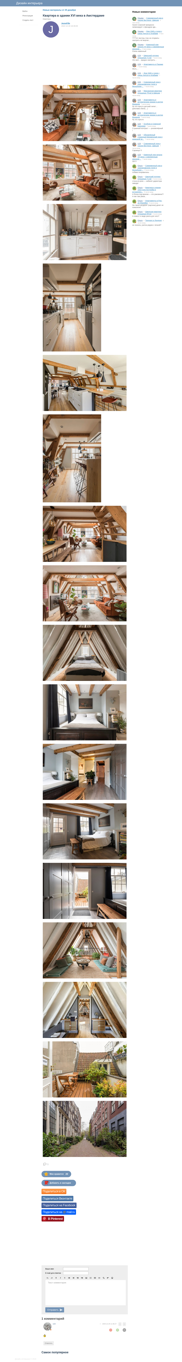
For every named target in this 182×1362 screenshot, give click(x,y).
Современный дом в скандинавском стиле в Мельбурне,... (146, 84)
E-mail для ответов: (53, 1273)
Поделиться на (59, 1212)
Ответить (48, 1343)
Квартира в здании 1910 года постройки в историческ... (146, 190)
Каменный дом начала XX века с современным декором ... (148, 47)
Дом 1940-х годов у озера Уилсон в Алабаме (150, 32)
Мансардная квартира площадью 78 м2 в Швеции (150, 92)
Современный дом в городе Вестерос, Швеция (150, 19)
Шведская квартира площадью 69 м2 (149, 213)
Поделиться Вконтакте (57, 1198)
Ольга (140, 166)
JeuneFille (65, 23)
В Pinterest (55, 1218)
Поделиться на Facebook (59, 1205)
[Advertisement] (148, 270)
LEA (139, 56)
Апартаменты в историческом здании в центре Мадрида (147, 102)
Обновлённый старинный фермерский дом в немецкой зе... (147, 137)
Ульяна (141, 18)
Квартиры (47, 19)
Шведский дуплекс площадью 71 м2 (148, 57)
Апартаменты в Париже (153, 64)
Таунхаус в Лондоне (153, 220)
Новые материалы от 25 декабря (59, 10)
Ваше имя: (49, 1269)
